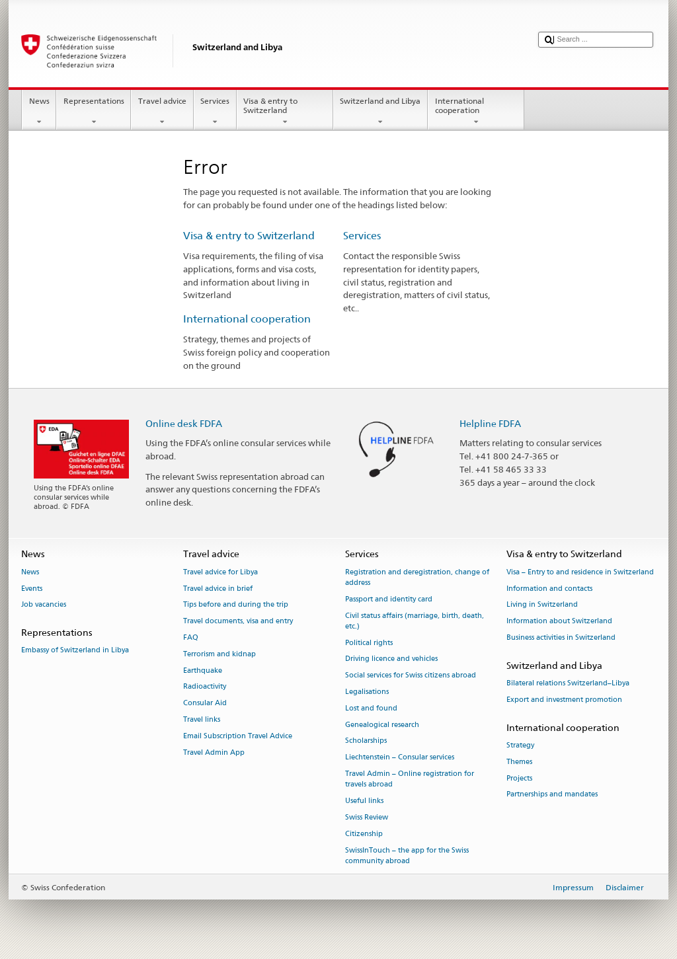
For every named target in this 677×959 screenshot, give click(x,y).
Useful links (364, 800)
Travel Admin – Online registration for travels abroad (409, 778)
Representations (93, 112)
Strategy (520, 745)
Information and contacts (549, 588)
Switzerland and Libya (380, 112)
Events (31, 588)
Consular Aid (205, 703)
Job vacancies (43, 605)
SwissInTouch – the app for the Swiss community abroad (407, 855)
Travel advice (162, 112)
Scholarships (366, 741)
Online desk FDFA (183, 423)
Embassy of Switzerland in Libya (75, 650)
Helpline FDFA (490, 423)
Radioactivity (204, 687)
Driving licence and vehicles (391, 659)
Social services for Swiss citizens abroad (410, 675)
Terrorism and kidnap (219, 654)
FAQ (190, 637)
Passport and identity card (388, 599)
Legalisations (367, 691)
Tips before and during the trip (235, 605)
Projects (519, 778)
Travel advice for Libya (220, 572)
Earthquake (202, 670)
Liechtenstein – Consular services (399, 757)
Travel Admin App (214, 752)
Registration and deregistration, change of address (417, 577)
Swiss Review (366, 817)
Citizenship (364, 833)
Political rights (369, 642)
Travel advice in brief (218, 588)
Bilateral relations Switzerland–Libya (567, 683)
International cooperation (476, 112)
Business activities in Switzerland (561, 637)
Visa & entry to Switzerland (285, 112)
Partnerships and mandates (552, 794)
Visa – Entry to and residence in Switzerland (580, 572)
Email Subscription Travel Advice (237, 736)
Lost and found (371, 708)
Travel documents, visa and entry (238, 621)
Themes (519, 761)
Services (215, 112)
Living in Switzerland (542, 605)
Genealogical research (382, 724)
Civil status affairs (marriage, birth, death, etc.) (414, 621)
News (39, 112)
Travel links (201, 719)
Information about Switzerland (559, 621)
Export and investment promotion (564, 699)
